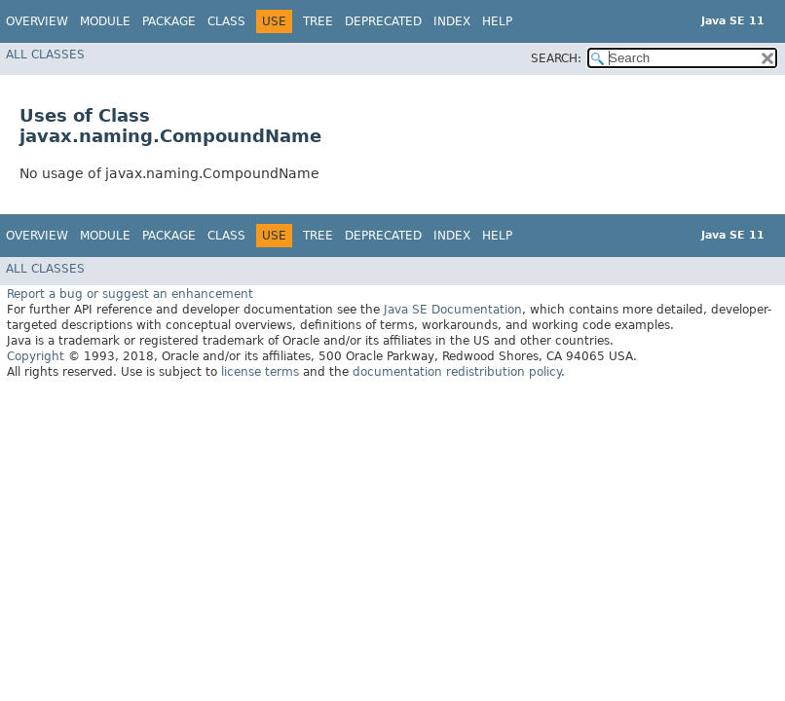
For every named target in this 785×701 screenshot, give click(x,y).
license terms (260, 372)
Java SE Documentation (453, 309)
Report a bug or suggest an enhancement (130, 294)
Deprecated (383, 21)
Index (451, 21)
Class (226, 21)
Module (105, 21)
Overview (37, 21)
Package (169, 21)
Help (497, 21)
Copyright (35, 356)
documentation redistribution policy (457, 372)
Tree (318, 21)
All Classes (45, 54)
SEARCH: (556, 58)
